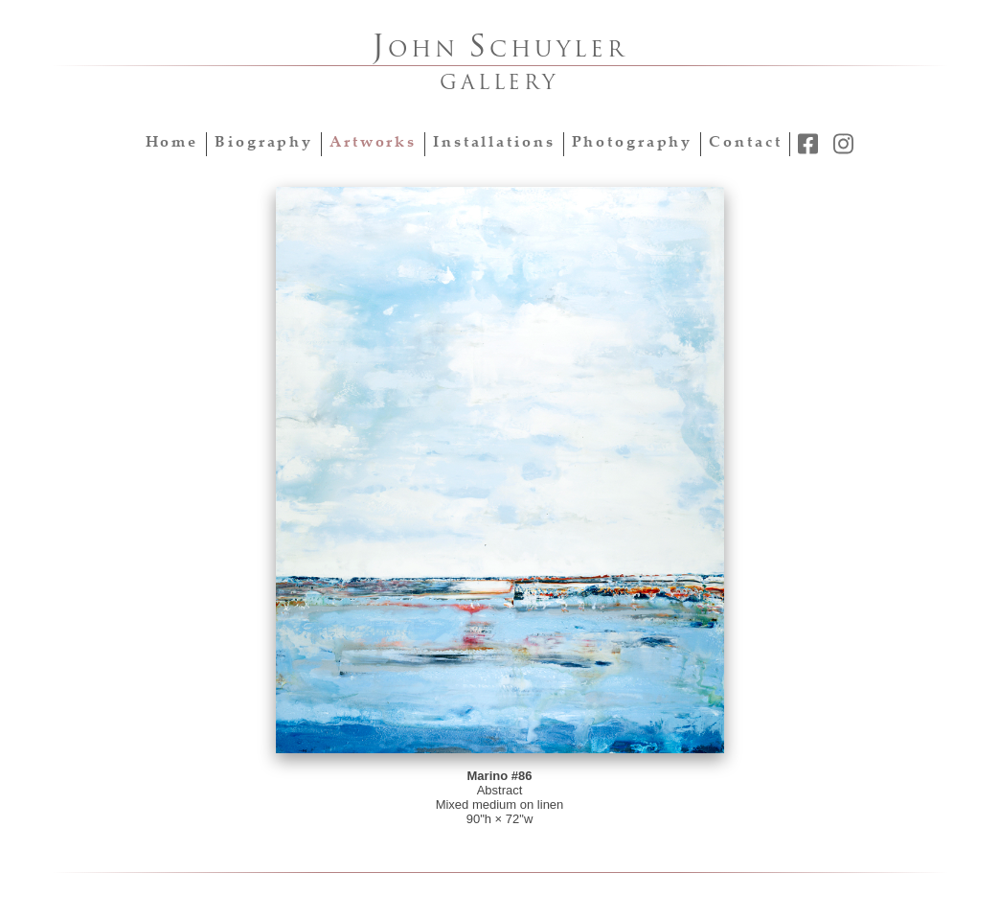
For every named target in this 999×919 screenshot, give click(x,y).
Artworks (373, 143)
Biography (264, 143)
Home (172, 143)
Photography (632, 143)
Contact (745, 143)
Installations (494, 143)
